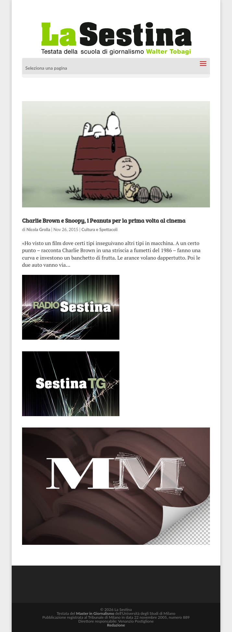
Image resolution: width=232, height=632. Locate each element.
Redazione (116, 625)
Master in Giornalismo (95, 613)
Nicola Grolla (38, 229)
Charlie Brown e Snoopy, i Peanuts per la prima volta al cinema (104, 220)
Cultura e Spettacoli (99, 229)
